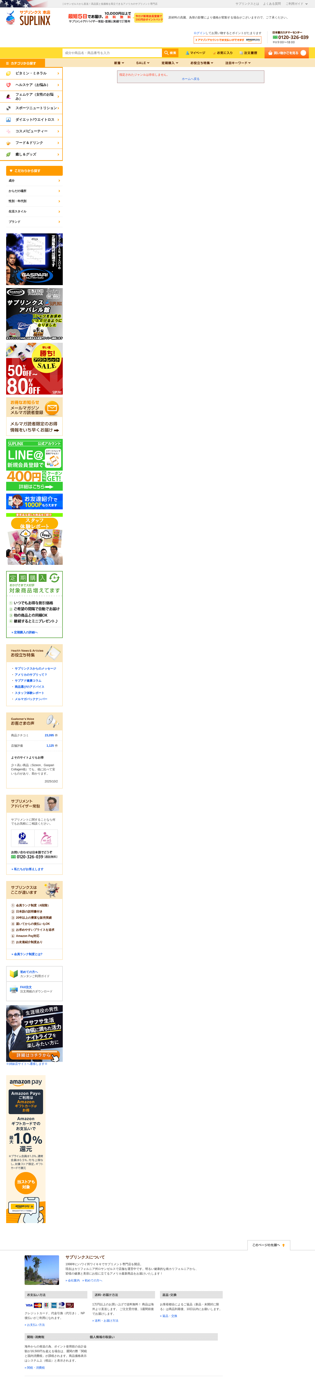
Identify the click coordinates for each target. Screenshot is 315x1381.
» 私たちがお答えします (28, 869)
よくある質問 (272, 3)
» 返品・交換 (168, 1316)
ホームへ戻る (191, 79)
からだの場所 (17, 191)
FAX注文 (26, 987)
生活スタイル (17, 211)
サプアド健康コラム (28, 680)
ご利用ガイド (294, 3)
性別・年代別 (17, 201)
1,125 (50, 745)
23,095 (49, 735)
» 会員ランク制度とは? (27, 954)
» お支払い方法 (35, 1325)
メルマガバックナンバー (31, 699)
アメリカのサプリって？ (31, 674)
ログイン (199, 33)
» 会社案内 (72, 1280)
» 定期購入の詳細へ (25, 632)
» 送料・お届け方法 (105, 1320)
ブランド (14, 222)
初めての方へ (29, 972)
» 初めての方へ (92, 1280)
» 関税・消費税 (35, 1367)
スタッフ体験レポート (29, 693)
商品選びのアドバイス (29, 687)
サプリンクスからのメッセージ (35, 668)
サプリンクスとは (247, 3)
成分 (12, 180)
